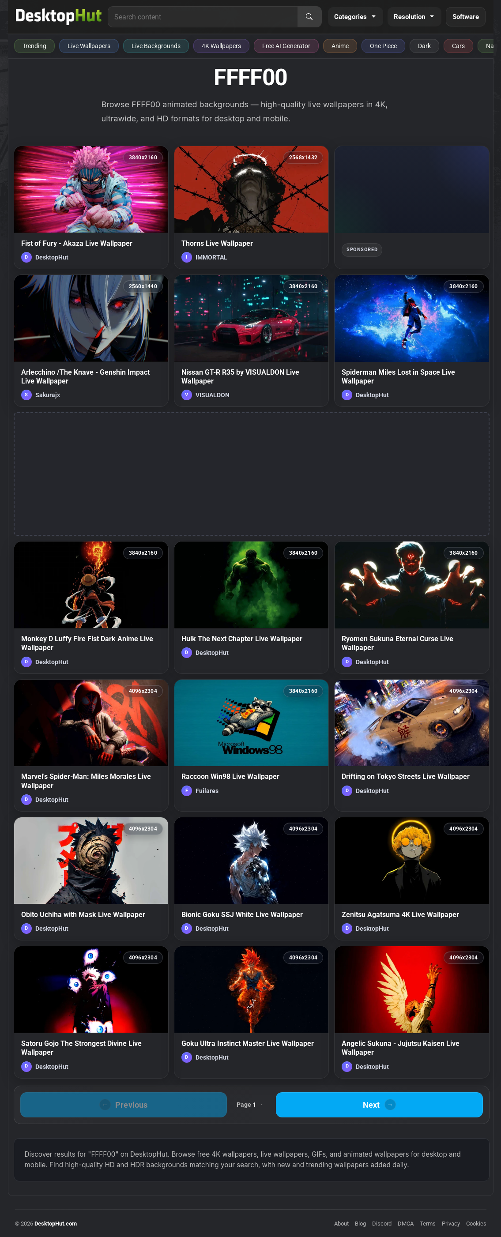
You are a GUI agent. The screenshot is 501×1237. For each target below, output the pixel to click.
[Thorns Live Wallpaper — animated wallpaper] (251, 207)
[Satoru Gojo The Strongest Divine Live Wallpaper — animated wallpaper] (91, 1012)
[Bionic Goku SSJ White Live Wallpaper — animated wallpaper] (251, 878)
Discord (382, 1223)
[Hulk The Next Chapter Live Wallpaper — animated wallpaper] (251, 607)
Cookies (476, 1223)
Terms (428, 1223)
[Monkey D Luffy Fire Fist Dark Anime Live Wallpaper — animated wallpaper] (91, 607)
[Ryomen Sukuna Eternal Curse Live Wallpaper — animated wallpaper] (412, 607)
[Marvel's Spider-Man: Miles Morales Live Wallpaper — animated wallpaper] (91, 745)
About (341, 1223)
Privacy (451, 1223)
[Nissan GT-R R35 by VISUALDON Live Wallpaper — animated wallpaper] (251, 340)
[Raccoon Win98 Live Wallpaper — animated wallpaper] (251, 745)
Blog (360, 1223)
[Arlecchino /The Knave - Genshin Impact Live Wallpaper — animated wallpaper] (91, 340)
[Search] (309, 17)
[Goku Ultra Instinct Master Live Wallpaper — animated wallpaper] (251, 1012)
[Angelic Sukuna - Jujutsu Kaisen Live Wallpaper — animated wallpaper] (412, 1012)
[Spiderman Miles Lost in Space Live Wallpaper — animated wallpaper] (412, 340)
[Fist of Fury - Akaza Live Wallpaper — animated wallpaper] (91, 207)
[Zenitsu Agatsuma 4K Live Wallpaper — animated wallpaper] (412, 878)
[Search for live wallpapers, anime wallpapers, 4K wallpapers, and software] (202, 17)
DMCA (406, 1223)
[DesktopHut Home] (59, 16)
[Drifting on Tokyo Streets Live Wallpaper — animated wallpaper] (412, 745)
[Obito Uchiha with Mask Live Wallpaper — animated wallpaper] (91, 878)
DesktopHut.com (55, 1223)
